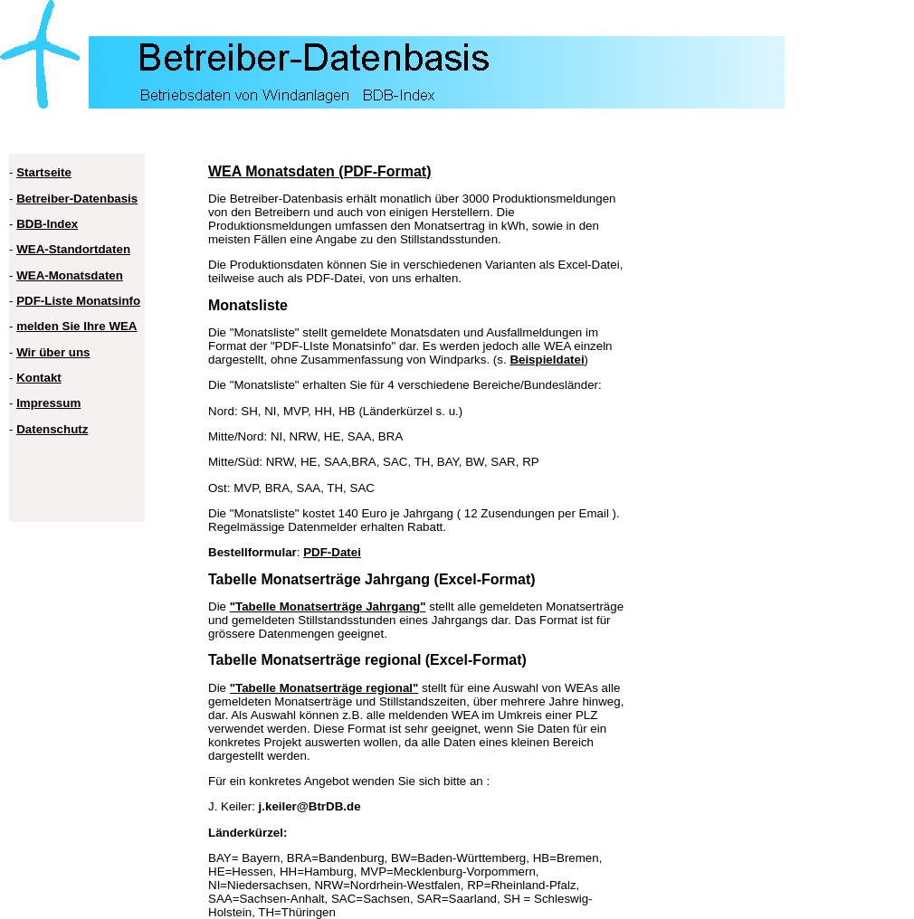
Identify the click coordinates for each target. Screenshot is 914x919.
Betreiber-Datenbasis (77, 198)
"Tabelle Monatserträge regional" (324, 688)
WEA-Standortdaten (73, 249)
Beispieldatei (546, 359)
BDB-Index (47, 224)
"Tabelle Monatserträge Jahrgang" (328, 606)
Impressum (48, 403)
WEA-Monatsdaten (69, 275)
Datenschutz (52, 429)
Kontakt (39, 377)
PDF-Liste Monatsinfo (78, 301)
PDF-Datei (332, 552)
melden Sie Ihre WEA (76, 326)
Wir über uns (53, 352)
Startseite (43, 172)
